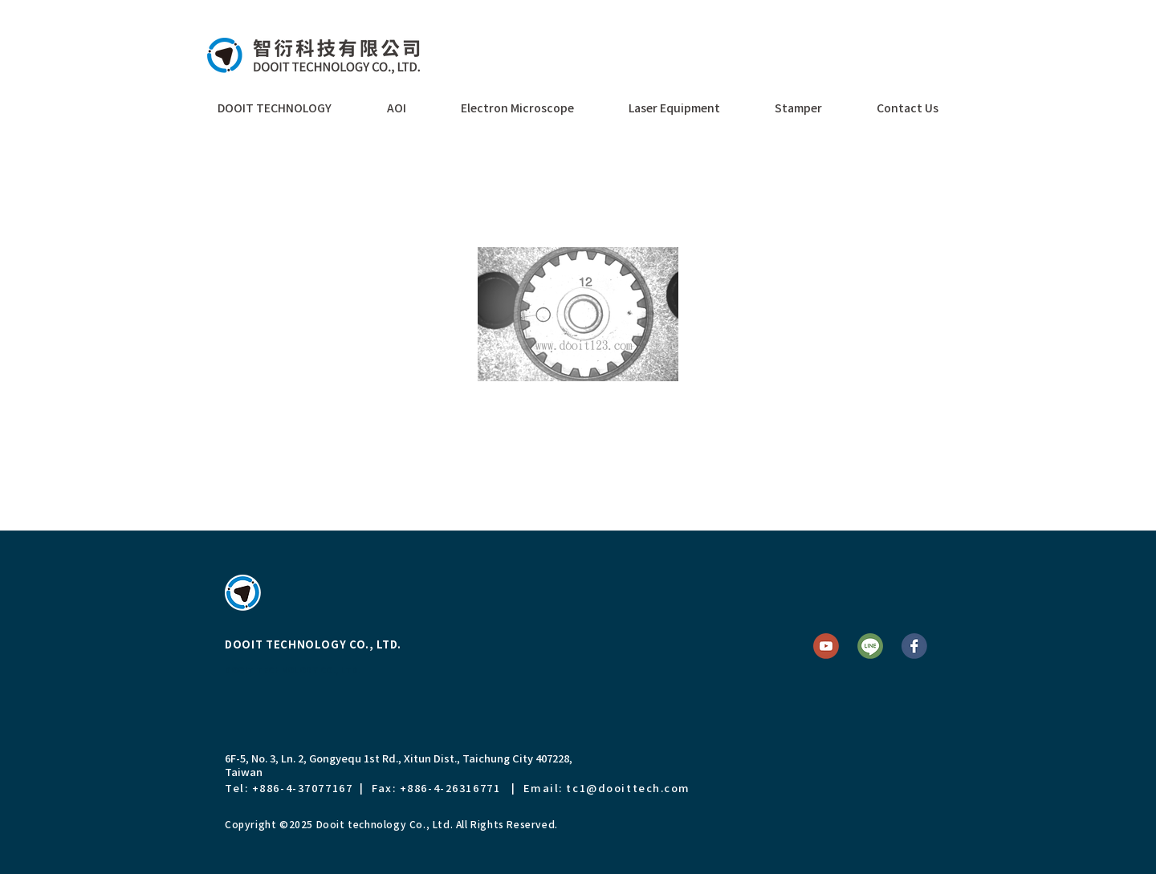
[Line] (870, 646)
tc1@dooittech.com (628, 787)
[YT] (826, 646)
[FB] (914, 646)
